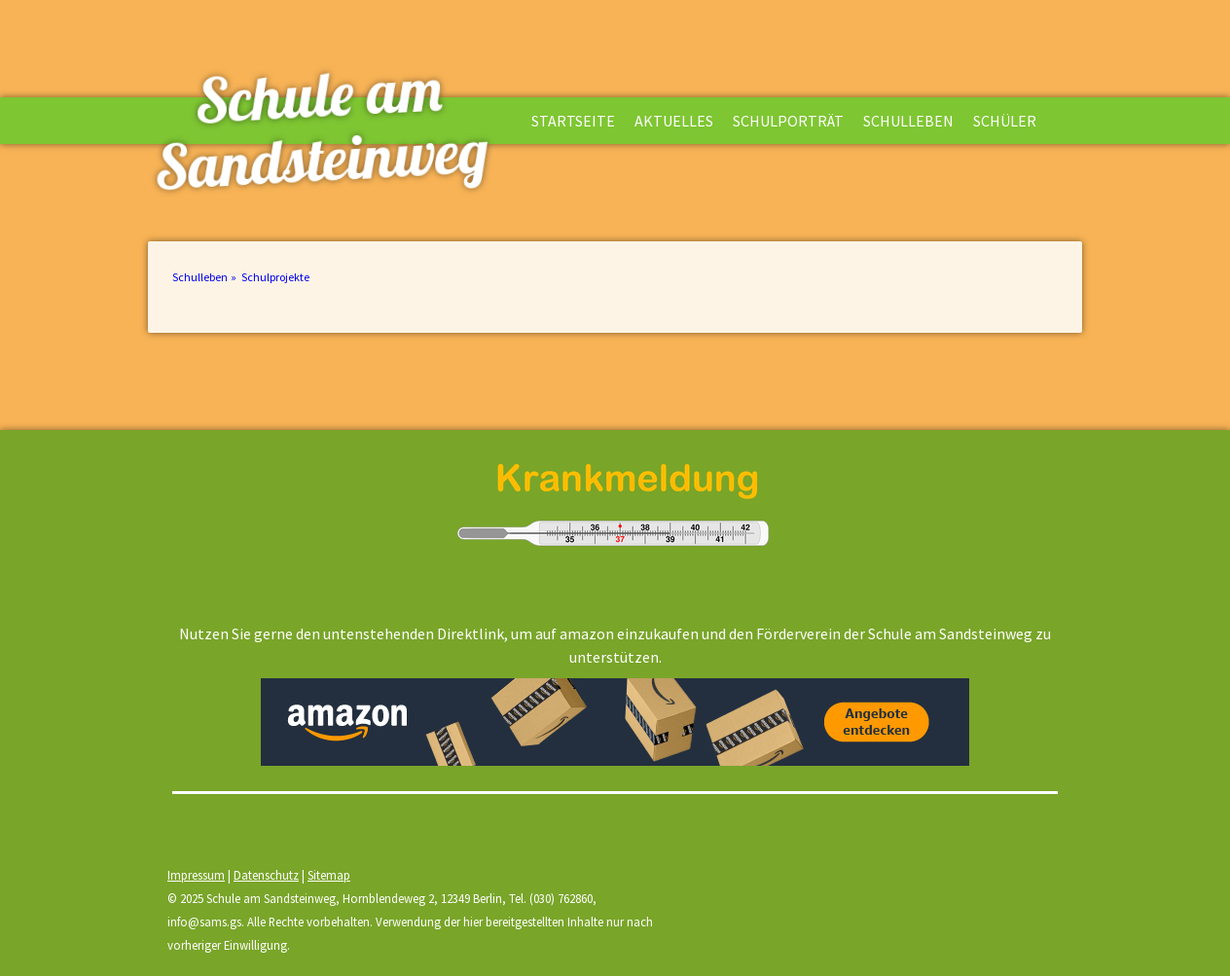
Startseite (573, 120)
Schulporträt (788, 120)
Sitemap (329, 875)
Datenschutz (266, 875)
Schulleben (908, 120)
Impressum (196, 875)
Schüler (1004, 120)
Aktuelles (673, 120)
